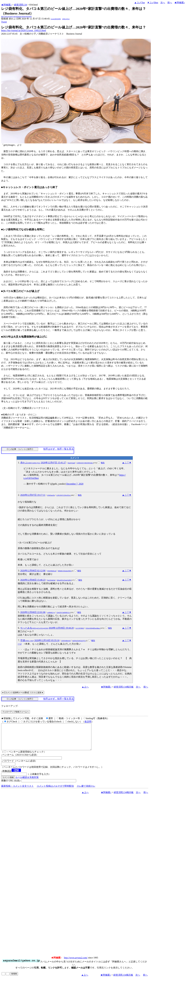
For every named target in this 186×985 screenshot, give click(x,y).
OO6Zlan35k (51, 495)
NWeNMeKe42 (51, 571)
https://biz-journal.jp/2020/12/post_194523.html (23, 30)
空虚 (27, 640)
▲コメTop (139, 2)
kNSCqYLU (66, 19)
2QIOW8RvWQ (66, 640)
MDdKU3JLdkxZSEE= (65, 571)
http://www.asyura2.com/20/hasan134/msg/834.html (16, 16)
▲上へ (85, 687)
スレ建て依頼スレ (86, 791)
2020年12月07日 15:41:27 (53, 462)
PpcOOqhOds (51, 580)
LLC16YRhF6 (80, 628)
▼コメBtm (152, 2)
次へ (162, 2)
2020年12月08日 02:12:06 (32, 570)
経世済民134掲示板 (124, 687)
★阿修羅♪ (6, 4)
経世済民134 (20, 4)
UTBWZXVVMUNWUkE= (85, 463)
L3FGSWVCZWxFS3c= (63, 495)
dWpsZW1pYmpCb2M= (64, 580)
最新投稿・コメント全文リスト (17, 791)
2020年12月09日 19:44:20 (61, 628)
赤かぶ (30, 462)
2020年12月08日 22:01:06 (32, 612)
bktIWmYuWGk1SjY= (79, 640)
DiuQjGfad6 (71, 463)
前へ (169, 2)
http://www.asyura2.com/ (75, 963)
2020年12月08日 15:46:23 (32, 580)
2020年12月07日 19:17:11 (32, 495)
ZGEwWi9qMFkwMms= (93, 628)
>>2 (20, 644)
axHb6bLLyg (51, 612)
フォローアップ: (9, 706)
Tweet (4, 22)
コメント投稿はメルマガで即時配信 (55, 791)
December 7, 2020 (74, 484)
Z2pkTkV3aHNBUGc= (63, 612)
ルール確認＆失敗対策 (27, 782)
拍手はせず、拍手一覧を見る (58, 449)
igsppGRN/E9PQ (56, 19)
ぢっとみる (34, 628)
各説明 (87, 721)
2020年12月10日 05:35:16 (46, 640)
